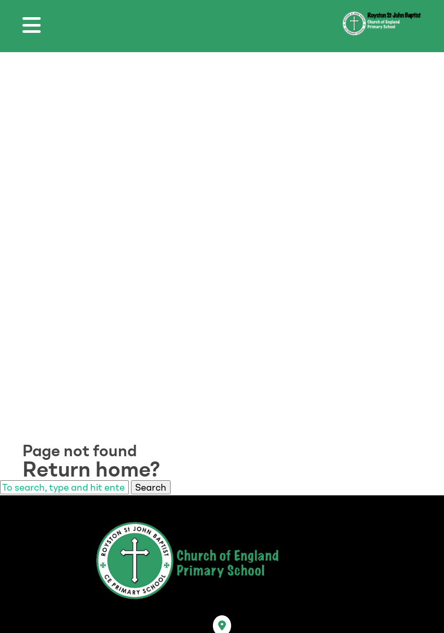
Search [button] (150, 487)
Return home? (91, 469)
